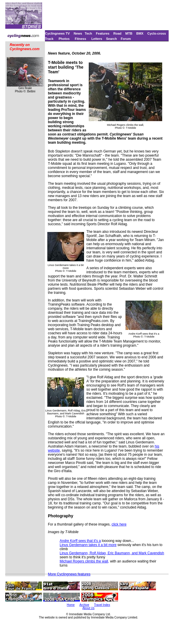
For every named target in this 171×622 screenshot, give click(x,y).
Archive (84, 604)
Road (117, 33)
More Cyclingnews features (69, 574)
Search (111, 38)
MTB (129, 33)
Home (71, 604)
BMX (139, 33)
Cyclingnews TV (57, 33)
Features (103, 33)
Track (49, 38)
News (78, 33)
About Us (88, 608)
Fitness (80, 38)
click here (119, 524)
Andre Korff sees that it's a (80, 541)
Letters (96, 38)
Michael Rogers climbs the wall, (84, 561)
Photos (64, 38)
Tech (88, 33)
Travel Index (102, 604)
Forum (126, 38)
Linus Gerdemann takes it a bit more (88, 545)
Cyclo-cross (156, 33)
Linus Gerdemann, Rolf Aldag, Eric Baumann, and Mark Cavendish (112, 553)
